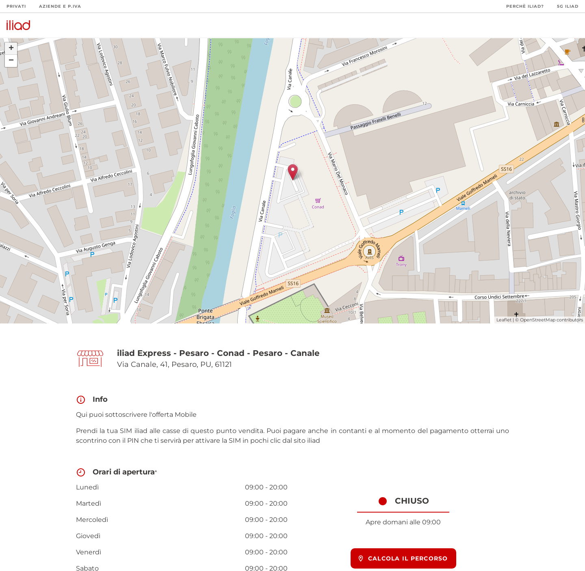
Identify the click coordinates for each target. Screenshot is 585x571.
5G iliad (567, 6)
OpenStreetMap (537, 320)
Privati (16, 6)
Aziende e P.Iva (60, 6)
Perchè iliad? (525, 6)
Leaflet (503, 320)
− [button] (11, 61)
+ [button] (11, 49)
